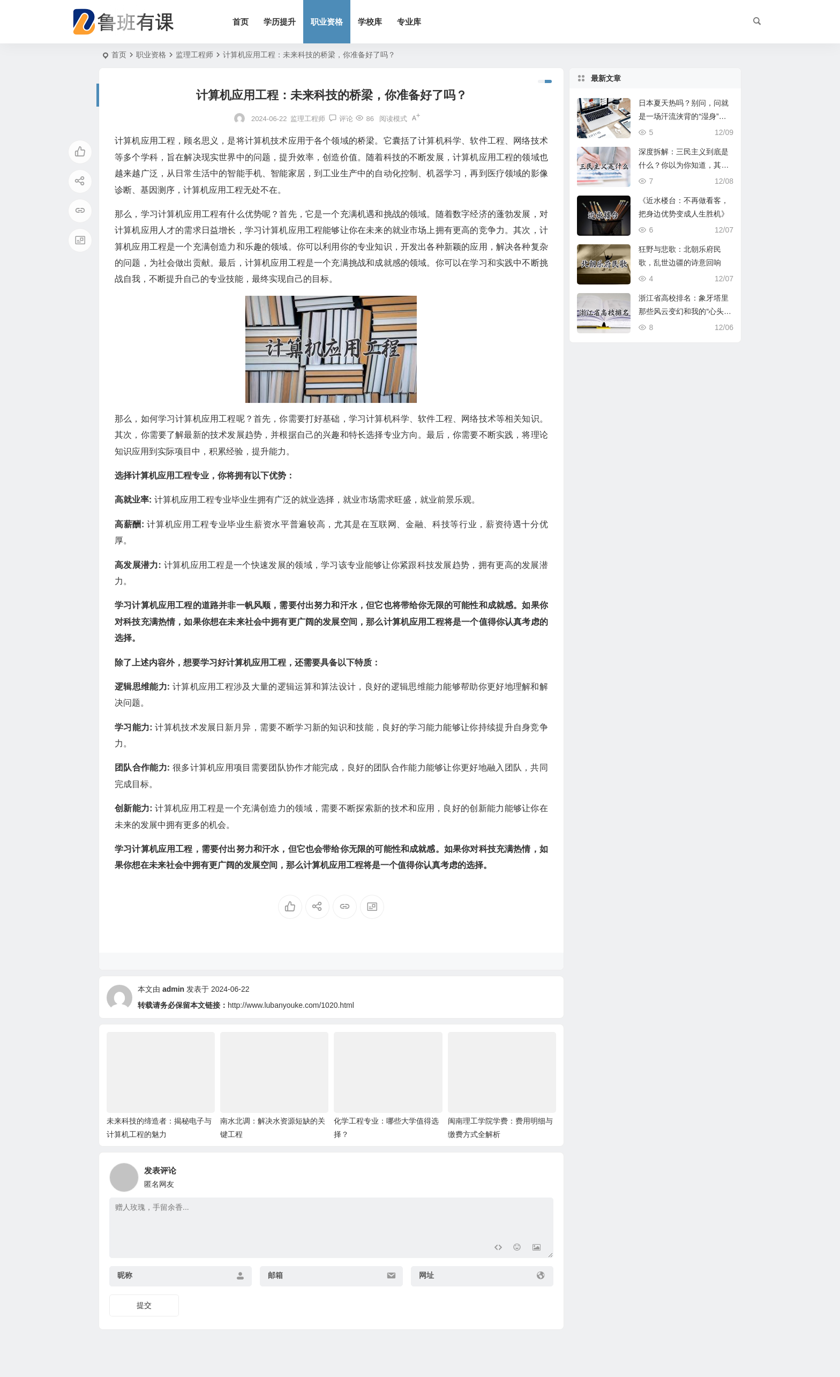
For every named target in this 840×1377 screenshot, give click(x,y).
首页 (240, 21)
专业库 (409, 21)
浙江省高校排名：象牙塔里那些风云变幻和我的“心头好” (684, 311)
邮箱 (275, 1275)
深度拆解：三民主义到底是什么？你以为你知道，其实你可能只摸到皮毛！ (684, 165)
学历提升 (280, 21)
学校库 (370, 21)
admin (173, 989)
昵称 (124, 1275)
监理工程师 (194, 54)
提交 (144, 1305)
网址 (426, 1275)
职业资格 (327, 21)
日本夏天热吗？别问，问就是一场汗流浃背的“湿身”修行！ (684, 116)
